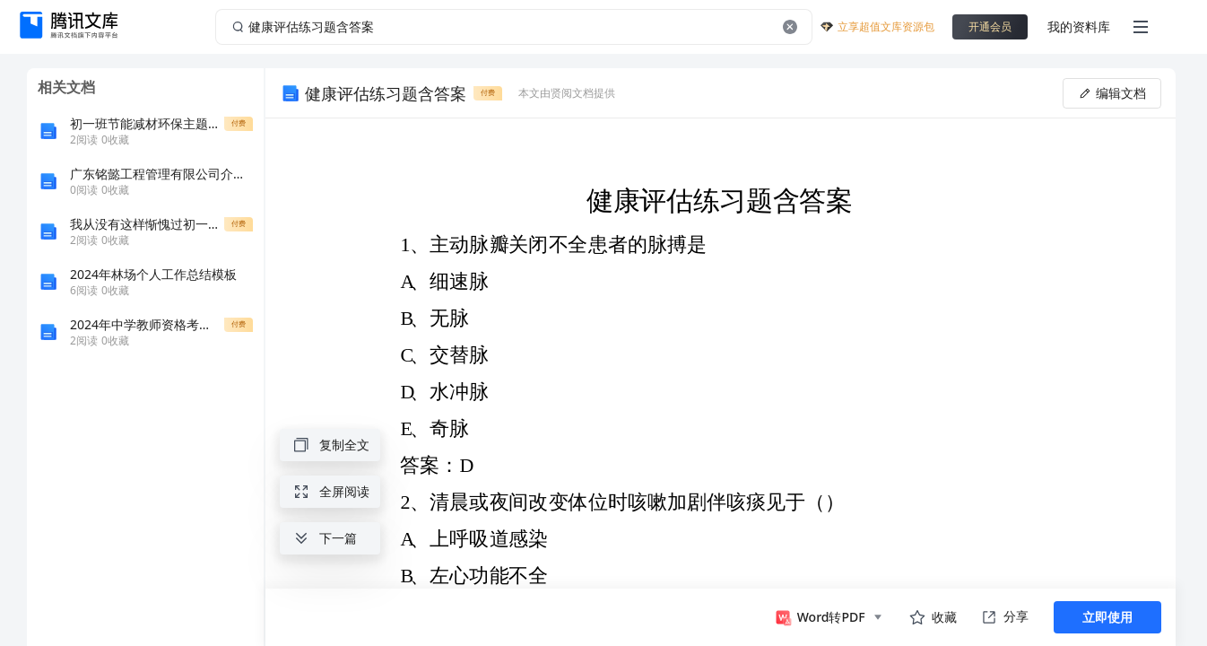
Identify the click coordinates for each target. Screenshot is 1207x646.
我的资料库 (1078, 26)
